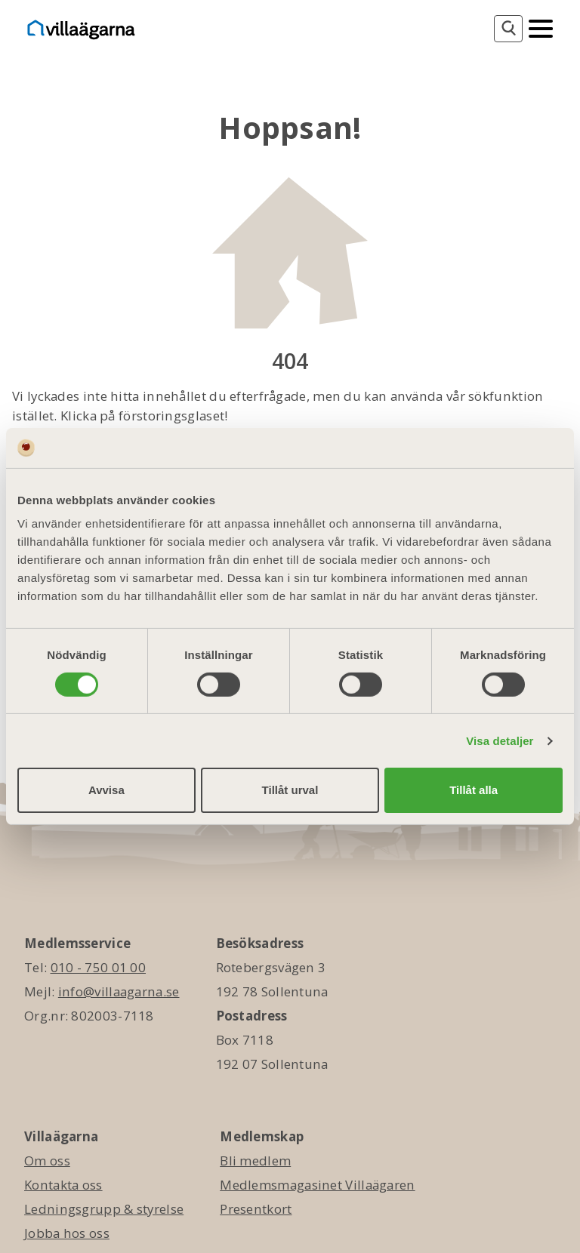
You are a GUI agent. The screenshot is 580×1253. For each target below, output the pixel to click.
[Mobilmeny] (541, 27)
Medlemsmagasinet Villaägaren (317, 1184)
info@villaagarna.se (119, 991)
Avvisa (106, 790)
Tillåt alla (473, 790)
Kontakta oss (63, 1184)
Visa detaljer (499, 740)
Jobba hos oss (67, 1233)
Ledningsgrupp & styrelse (104, 1209)
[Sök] (508, 28)
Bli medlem (255, 1160)
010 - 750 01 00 (99, 967)
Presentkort (256, 1209)
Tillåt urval (290, 790)
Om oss (47, 1160)
